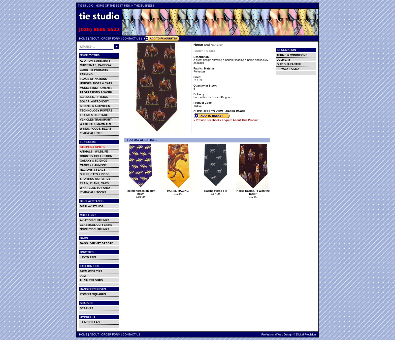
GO (116, 46)
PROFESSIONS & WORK (96, 92)
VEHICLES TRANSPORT (96, 119)
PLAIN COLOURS (91, 280)
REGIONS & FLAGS (93, 169)
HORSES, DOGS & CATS (96, 83)
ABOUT (94, 38)
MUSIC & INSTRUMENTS (96, 87)
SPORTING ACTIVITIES (95, 178)
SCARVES (86, 308)
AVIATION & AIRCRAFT (95, 60)
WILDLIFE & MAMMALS (95, 124)
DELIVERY (283, 59)
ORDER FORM (110, 38)
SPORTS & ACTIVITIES (95, 105)
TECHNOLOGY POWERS (96, 110)
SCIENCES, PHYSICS (94, 96)
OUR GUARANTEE (289, 64)
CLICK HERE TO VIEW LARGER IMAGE (219, 111)
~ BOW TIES (88, 257)
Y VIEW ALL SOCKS (93, 192)
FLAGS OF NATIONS (93, 78)
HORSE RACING (178, 189)
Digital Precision (306, 334)
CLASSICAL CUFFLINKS (96, 224)
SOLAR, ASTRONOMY (94, 101)
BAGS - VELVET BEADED (96, 243)
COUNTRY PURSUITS (94, 69)
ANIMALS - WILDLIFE (94, 151)
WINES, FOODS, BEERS (95, 128)
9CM (83, 275)
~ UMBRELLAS (90, 322)
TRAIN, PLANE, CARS (94, 183)
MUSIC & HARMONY (93, 165)
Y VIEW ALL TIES (91, 133)
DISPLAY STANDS (92, 206)
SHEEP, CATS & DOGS (95, 174)
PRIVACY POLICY (288, 68)
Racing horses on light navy (140, 191)
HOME (83, 38)
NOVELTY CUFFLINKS (94, 229)
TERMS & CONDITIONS (292, 55)
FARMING (86, 74)
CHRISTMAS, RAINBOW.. (96, 65)
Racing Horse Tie (216, 189)
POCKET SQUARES (93, 294)
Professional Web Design (276, 334)
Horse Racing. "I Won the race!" (253, 191)
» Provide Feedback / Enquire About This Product (225, 120)
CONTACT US (131, 38)
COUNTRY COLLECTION (96, 156)
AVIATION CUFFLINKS (94, 220)
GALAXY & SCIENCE (93, 160)
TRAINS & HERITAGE (94, 115)
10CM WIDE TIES (91, 271)
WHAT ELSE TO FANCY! (96, 187)
